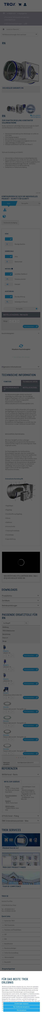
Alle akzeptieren (21, 1010)
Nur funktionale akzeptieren (21, 1007)
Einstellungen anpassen (22, 1003)
